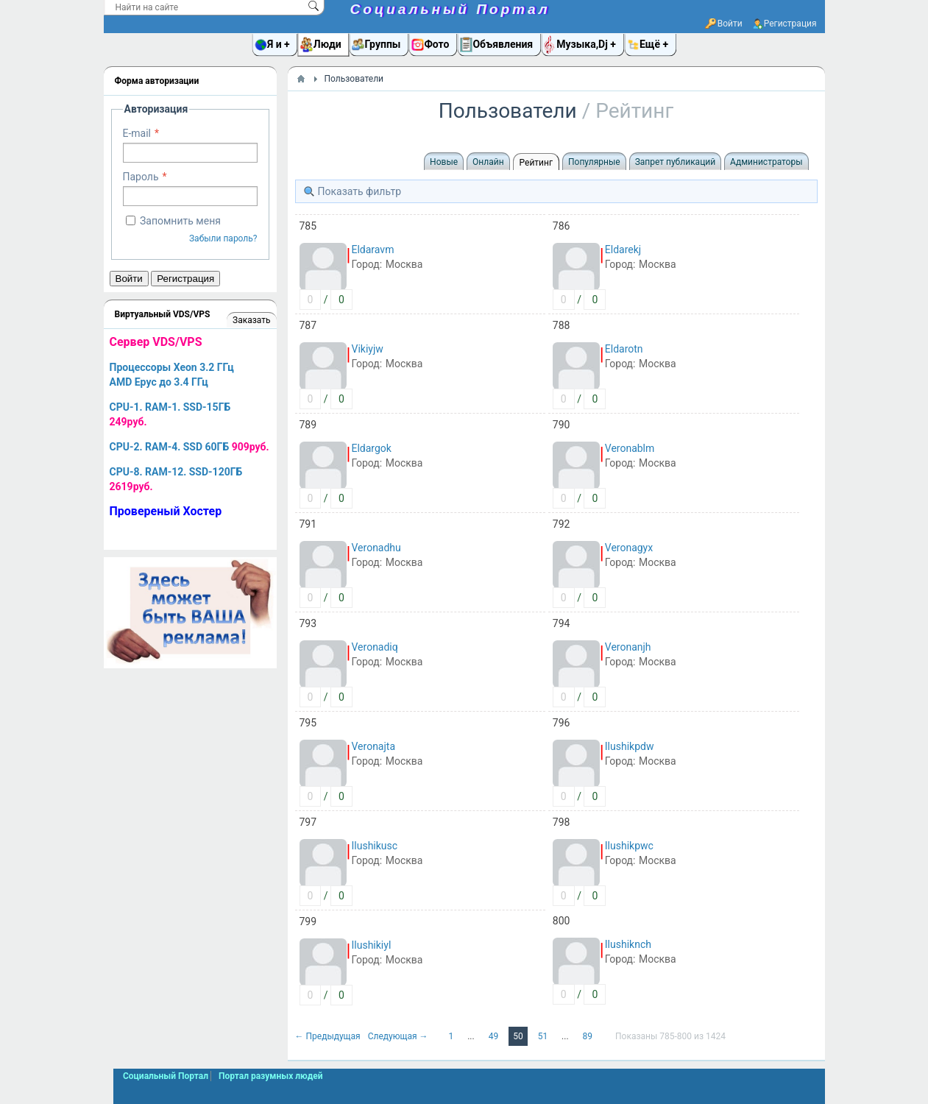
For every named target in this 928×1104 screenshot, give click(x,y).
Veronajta (374, 746)
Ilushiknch (628, 944)
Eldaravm (373, 249)
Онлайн (488, 162)
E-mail (137, 133)
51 (544, 1036)
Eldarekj (623, 249)
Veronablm (630, 448)
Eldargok (372, 448)
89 (589, 1036)
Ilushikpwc (629, 846)
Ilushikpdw (629, 746)
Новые (444, 162)
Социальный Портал (450, 9)
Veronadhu (376, 547)
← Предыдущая (329, 1036)
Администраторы (766, 162)
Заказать (251, 320)
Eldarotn (624, 349)
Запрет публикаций (675, 162)
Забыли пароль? (223, 238)
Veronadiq (375, 647)
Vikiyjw (367, 349)
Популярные (594, 162)
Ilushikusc (375, 846)
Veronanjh (628, 647)
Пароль (141, 177)
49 (494, 1036)
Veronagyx (629, 547)
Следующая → (399, 1036)
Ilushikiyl (372, 945)
